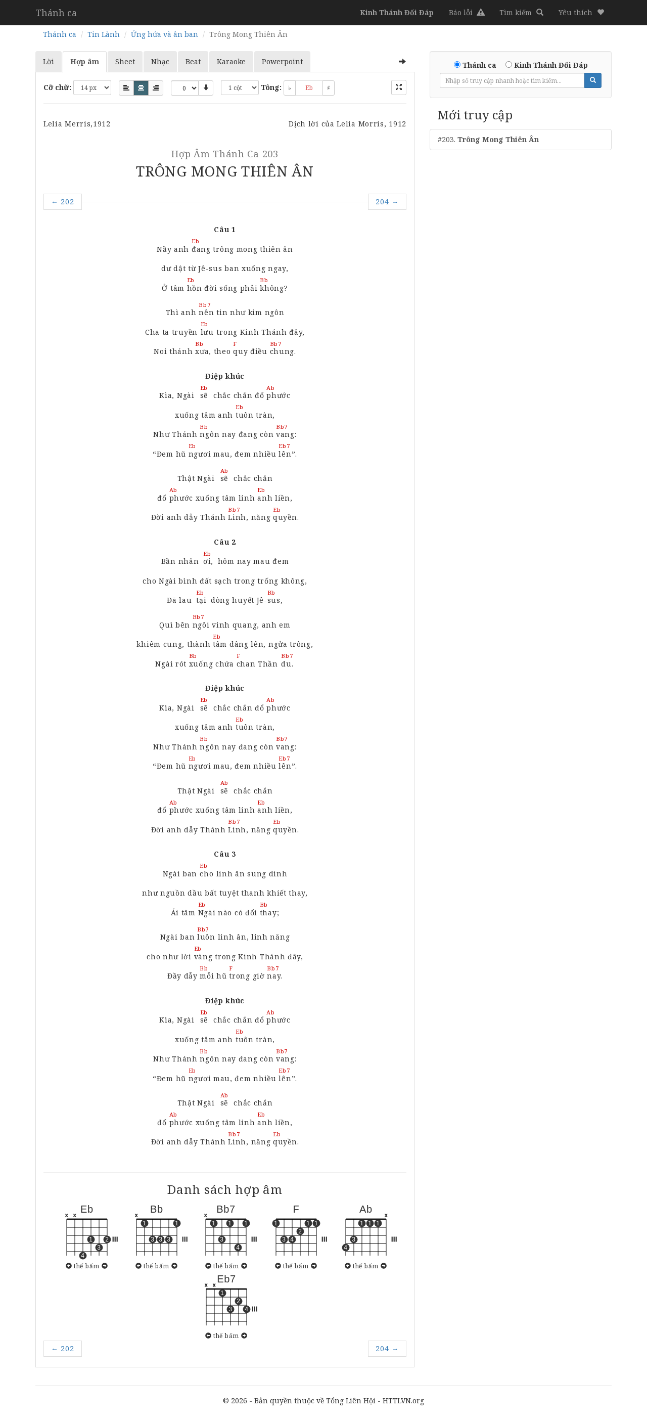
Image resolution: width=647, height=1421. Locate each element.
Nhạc (160, 61)
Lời (48, 61)
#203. (488, 139)
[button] (581, 12)
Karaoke (231, 61)
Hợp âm (84, 61)
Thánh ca (56, 13)
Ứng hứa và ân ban (164, 34)
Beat (193, 61)
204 (387, 201)
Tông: (271, 87)
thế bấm (86, 1266)
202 (62, 201)
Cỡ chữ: (57, 87)
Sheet (125, 61)
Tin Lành (103, 34)
